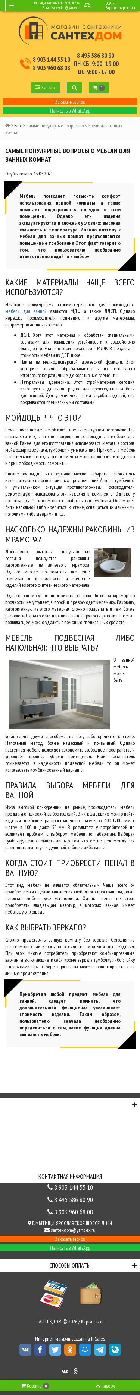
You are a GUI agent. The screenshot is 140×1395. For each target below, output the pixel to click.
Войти (110, 3)
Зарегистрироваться (120, 7)
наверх (105, 1385)
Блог (18, 125)
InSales (98, 1338)
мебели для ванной (26, 311)
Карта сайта (92, 1321)
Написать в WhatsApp (70, 110)
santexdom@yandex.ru (66, 7)
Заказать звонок (70, 101)
